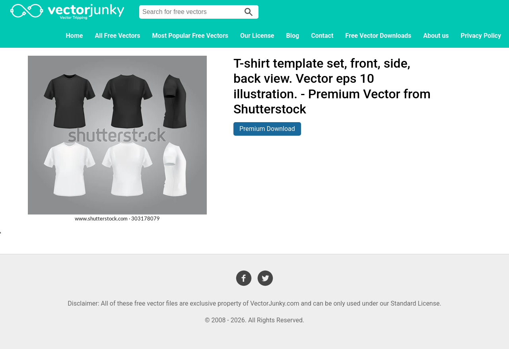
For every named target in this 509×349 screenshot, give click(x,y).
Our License (257, 35)
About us (436, 35)
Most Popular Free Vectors (190, 35)
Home (74, 35)
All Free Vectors (117, 35)
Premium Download (267, 129)
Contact (322, 35)
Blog (292, 35)
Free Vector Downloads (378, 35)
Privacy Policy (481, 35)
